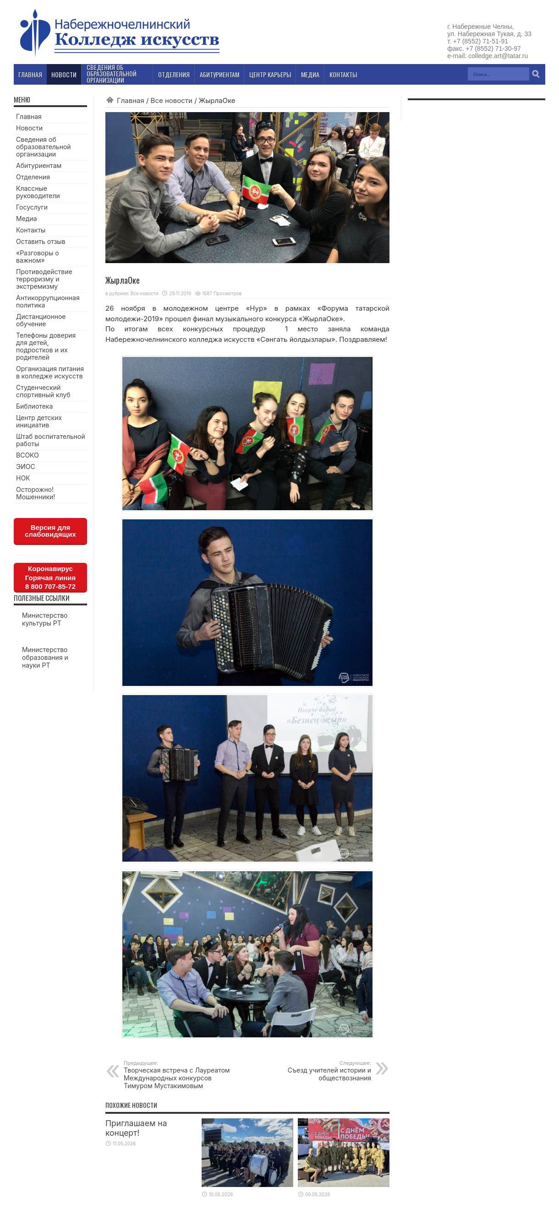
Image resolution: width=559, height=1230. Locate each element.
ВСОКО (27, 455)
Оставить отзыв (41, 241)
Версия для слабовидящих (50, 530)
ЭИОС (25, 466)
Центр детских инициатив (39, 421)
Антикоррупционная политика (48, 301)
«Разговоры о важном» (37, 256)
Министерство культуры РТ (45, 619)
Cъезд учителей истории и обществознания (315, 1071)
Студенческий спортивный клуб (43, 391)
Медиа (26, 218)
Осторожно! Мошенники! (35, 493)
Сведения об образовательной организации (43, 146)
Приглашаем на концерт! (136, 1128)
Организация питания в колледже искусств (50, 372)
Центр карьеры (270, 74)
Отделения (33, 177)
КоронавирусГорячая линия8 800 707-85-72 (50, 577)
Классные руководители (38, 192)
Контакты (30, 230)
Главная (130, 100)
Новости (29, 128)
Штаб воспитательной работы (50, 440)
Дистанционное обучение (41, 320)
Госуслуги (32, 207)
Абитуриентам (38, 165)
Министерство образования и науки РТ (45, 657)
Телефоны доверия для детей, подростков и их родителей (46, 346)
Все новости (171, 100)
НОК (23, 478)
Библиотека (34, 406)
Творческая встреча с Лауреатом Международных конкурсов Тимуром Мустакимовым (180, 1075)
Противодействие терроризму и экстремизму (44, 279)
